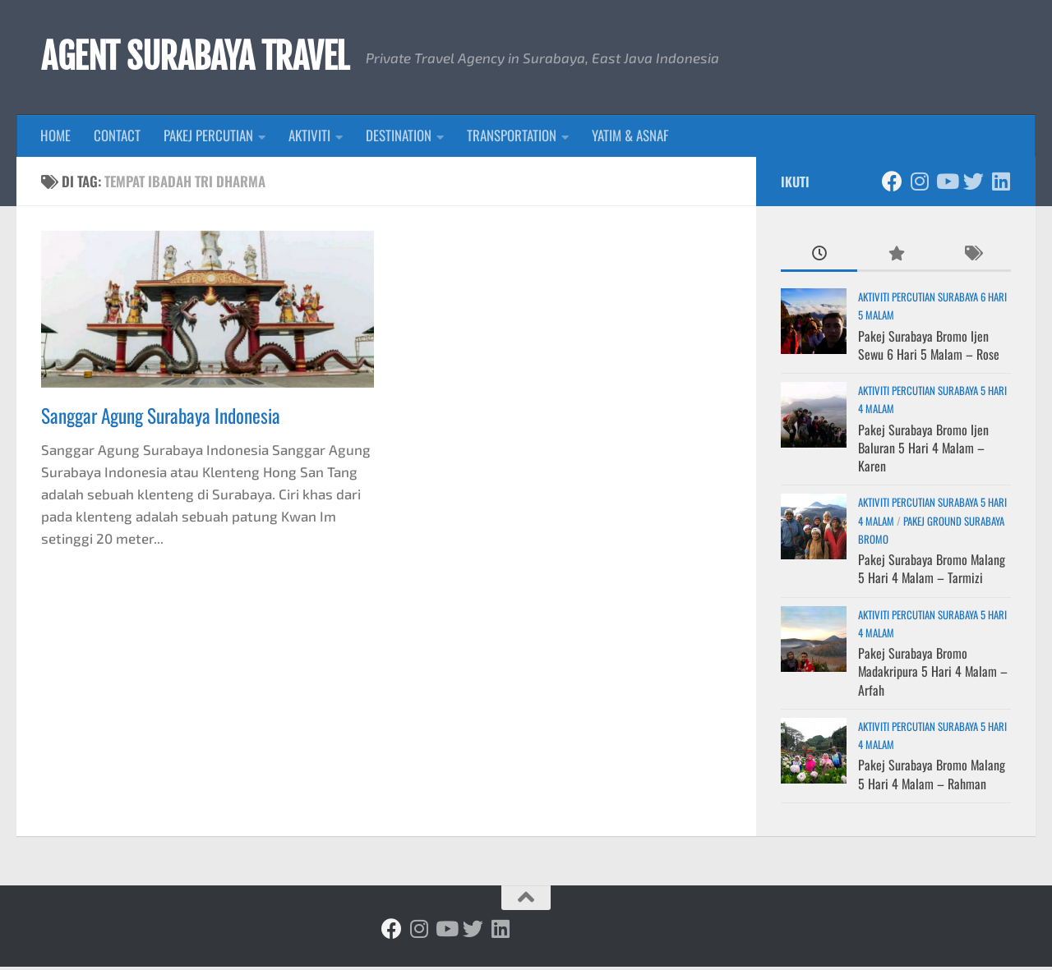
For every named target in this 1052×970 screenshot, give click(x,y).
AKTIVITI (309, 138)
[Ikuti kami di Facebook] (892, 183)
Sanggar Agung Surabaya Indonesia (160, 418)
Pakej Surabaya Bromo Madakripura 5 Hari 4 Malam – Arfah (933, 674)
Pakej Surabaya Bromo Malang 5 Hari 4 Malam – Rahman (931, 777)
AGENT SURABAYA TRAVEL (206, 58)
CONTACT (117, 138)
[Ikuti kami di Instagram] (919, 183)
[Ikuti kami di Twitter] (973, 183)
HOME (55, 138)
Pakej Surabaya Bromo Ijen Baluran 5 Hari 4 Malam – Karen (923, 450)
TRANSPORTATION (511, 138)
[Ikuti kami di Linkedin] (1000, 183)
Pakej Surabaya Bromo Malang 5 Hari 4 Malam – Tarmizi (931, 572)
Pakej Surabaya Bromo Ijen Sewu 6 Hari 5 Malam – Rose (928, 347)
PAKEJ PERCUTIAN (208, 138)
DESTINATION (398, 138)
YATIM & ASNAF (630, 138)
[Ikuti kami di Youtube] (946, 183)
